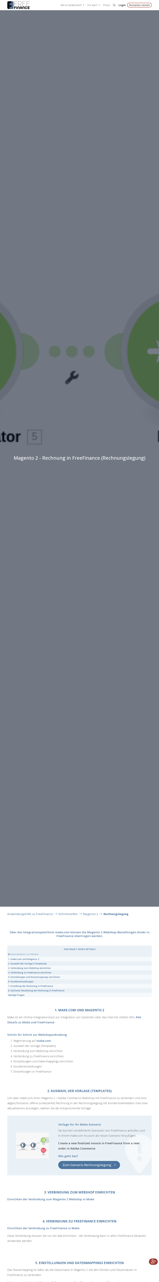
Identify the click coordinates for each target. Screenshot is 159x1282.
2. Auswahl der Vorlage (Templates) (27, 963)
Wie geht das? (68, 1156)
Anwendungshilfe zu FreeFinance (30, 914)
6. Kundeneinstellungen (21, 981)
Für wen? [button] (92, 5)
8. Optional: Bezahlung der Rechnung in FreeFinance (36, 990)
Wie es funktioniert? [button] (71, 5)
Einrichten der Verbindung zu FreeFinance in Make (43, 1228)
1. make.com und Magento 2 (23, 959)
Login (122, 5)
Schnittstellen (68, 914)
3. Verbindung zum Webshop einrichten (29, 968)
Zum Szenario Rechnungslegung (87, 1165)
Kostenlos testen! (139, 5)
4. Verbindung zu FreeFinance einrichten (29, 972)
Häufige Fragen (16, 994)
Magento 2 (90, 914)
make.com (62, 932)
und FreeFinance (42, 1022)
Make (26, 1022)
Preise (106, 5)
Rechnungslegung (115, 914)
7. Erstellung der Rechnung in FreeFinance (30, 986)
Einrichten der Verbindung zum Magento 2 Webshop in (46, 1199)
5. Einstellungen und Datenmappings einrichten (34, 977)
